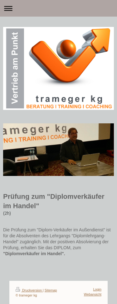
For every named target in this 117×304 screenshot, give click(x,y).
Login (97, 289)
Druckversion (29, 290)
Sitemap (51, 290)
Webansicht (92, 294)
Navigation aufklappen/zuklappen (58, 8)
